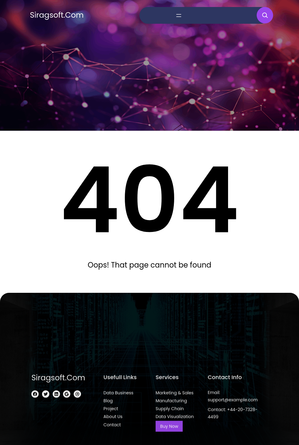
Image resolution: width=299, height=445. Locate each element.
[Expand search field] (265, 15)
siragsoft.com (57, 15)
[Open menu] (178, 15)
